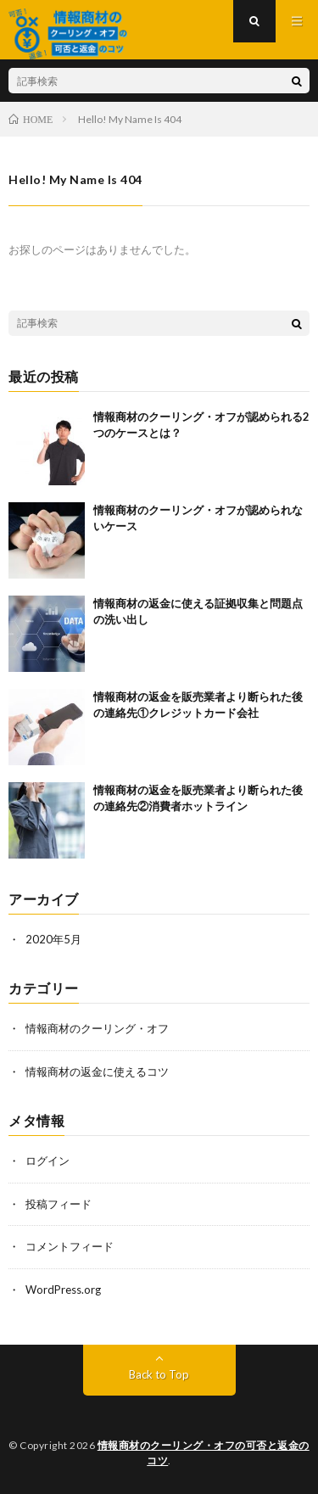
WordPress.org (63, 1289)
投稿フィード (58, 1204)
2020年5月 (53, 939)
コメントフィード (69, 1246)
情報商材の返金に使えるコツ (97, 1071)
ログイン (47, 1160)
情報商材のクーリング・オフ (97, 1028)
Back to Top (159, 1374)
